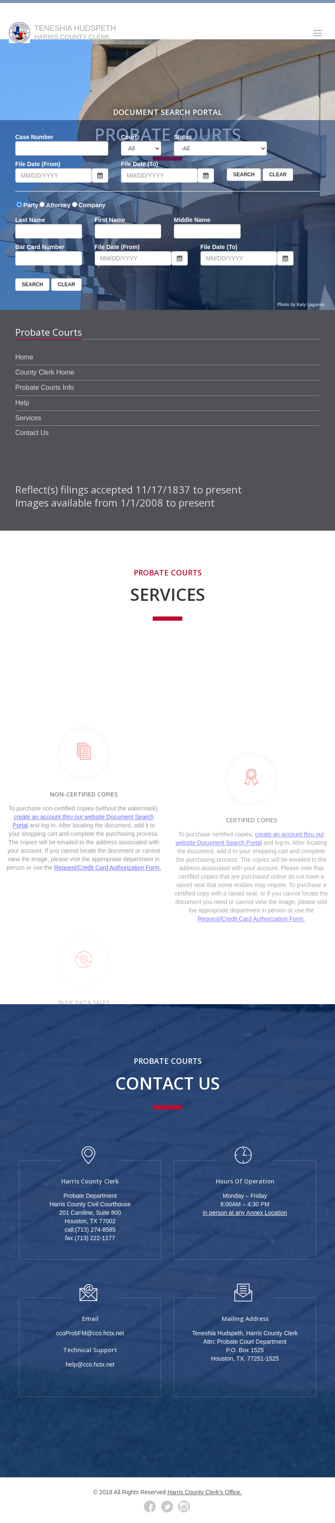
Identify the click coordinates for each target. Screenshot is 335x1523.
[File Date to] (159, 175)
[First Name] (128, 231)
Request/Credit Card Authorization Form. (107, 943)
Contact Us (32, 432)
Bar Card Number (39, 247)
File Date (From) (37, 164)
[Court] (141, 148)
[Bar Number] (48, 258)
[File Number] (61, 148)
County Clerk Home (44, 372)
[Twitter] (167, 1506)
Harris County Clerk (90, 1181)
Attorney (58, 205)
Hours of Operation (245, 1181)
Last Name (30, 219)
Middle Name (192, 219)
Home (24, 357)
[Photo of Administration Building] (167, 1263)
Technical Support (90, 1350)
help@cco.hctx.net (90, 1364)
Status (183, 137)
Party (30, 205)
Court (129, 137)
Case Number (34, 137)
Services (28, 418)
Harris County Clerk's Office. (205, 1492)
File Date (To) (139, 164)
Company (92, 205)
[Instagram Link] (184, 1506)
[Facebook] (150, 1506)
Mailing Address (245, 1319)
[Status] (220, 148)
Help (22, 402)
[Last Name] (48, 231)
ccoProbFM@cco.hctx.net (90, 1333)
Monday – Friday (245, 1195)
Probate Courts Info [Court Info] (44, 387)
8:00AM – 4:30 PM (244, 1204)
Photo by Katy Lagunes (300, 304)
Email (90, 1319)
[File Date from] (53, 175)
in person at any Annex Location (245, 1212)
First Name (110, 219)
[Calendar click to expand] (100, 175)
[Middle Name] (207, 231)
